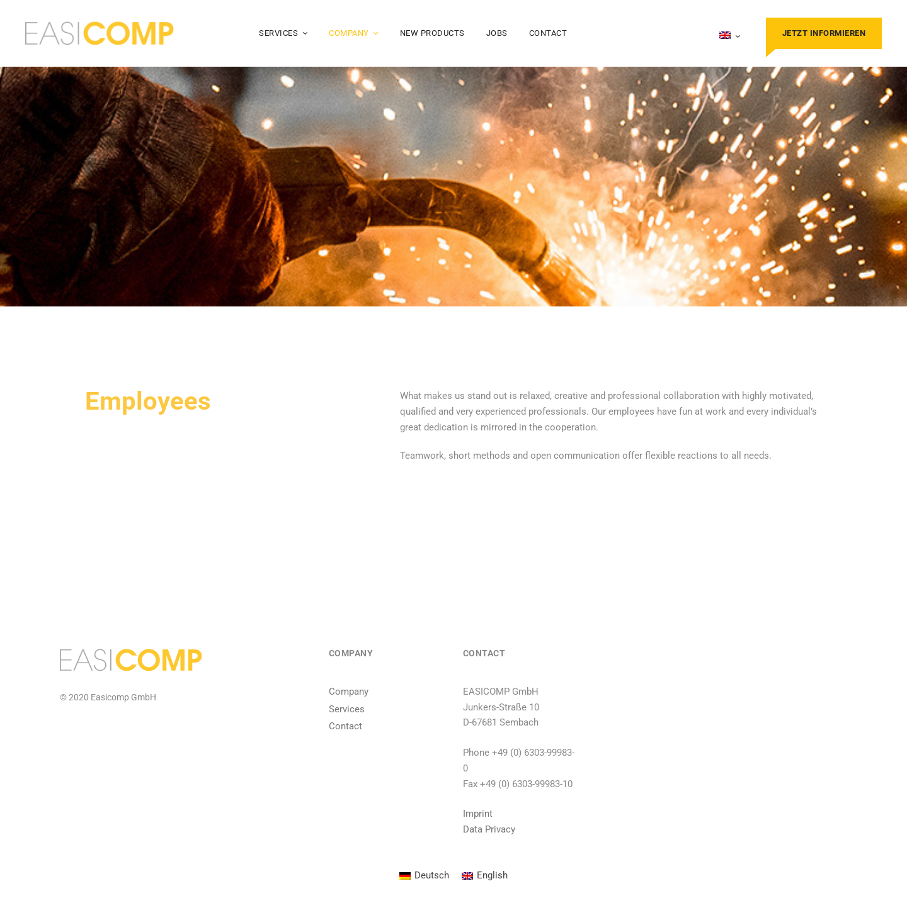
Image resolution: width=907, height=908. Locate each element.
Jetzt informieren (824, 33)
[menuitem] (730, 36)
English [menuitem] (492, 875)
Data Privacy (489, 829)
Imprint (478, 813)
